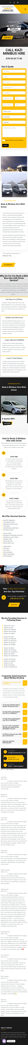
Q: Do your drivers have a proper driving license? (11, 705)
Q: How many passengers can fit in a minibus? (11, 712)
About (4, 808)
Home (4, 805)
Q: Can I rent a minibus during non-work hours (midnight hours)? (11, 727)
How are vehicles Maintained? (8, 742)
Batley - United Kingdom (15, 766)
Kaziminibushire (9, 850)
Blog (4, 811)
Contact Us (6, 818)
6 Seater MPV (8, 419)
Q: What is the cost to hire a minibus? (12, 683)
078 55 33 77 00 (14, 58)
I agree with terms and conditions (14, 140)
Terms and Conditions (9, 815)
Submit (5, 145)
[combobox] (4, 82)
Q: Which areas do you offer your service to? (12, 735)
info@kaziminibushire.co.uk (17, 752)
